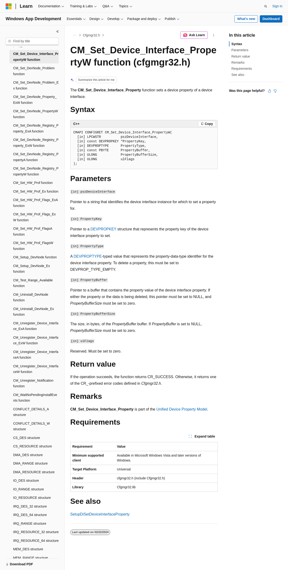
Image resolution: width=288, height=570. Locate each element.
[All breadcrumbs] (74, 35)
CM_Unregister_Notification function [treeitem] (33, 383)
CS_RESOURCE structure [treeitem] (32, 446)
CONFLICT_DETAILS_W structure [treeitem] (31, 426)
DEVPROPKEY (103, 229)
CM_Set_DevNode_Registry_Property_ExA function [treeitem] (35, 128)
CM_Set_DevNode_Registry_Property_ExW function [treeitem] (35, 142)
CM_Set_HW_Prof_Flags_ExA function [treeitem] (35, 203)
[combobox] (32, 41)
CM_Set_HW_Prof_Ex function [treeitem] (35, 191)
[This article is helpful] (269, 91)
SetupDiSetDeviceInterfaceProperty (100, 514)
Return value (240, 56)
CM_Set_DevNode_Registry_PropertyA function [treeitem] (35, 157)
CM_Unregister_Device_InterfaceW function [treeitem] (35, 369)
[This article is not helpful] (275, 91)
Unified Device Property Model (181, 409)
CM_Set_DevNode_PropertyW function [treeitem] (35, 114)
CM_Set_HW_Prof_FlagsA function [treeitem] (32, 231)
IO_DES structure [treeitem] (26, 480)
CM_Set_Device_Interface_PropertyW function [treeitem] (35, 57)
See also (237, 75)
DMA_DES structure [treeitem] (28, 455)
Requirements (241, 68)
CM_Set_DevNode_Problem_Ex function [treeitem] (36, 85)
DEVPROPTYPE (88, 256)
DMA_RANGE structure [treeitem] (30, 463)
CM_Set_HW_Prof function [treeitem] (33, 183)
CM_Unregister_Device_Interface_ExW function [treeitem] (35, 340)
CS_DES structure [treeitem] (26, 438)
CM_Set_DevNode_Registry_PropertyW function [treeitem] (35, 171)
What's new (246, 19)
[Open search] (265, 6)
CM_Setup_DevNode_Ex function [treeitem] (31, 269)
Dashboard (271, 19)
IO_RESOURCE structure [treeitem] (32, 498)
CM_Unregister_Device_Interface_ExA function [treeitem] (35, 326)
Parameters (239, 50)
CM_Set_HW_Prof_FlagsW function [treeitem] (33, 246)
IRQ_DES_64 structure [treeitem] (30, 515)
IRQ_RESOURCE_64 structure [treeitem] (36, 541)
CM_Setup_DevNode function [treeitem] (35, 257)
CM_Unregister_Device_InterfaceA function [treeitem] (35, 355)
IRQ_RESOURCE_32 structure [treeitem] (36, 532)
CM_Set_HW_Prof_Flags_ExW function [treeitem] (34, 217)
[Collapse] (57, 31)
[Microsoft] (9, 6)
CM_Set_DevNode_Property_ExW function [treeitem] (35, 100)
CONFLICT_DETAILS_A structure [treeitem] (31, 412)
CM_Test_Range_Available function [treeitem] (33, 283)
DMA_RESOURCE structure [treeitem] (34, 472)
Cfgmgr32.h (91, 35)
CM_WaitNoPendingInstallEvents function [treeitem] (35, 398)
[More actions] (214, 35)
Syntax (236, 44)
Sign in (277, 6)
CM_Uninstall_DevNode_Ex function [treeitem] (33, 312)
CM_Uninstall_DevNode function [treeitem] (30, 297)
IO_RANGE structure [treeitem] (28, 489)
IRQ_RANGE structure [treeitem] (29, 523)
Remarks (238, 62)
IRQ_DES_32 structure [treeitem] (30, 506)
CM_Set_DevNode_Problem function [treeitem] (34, 71)
